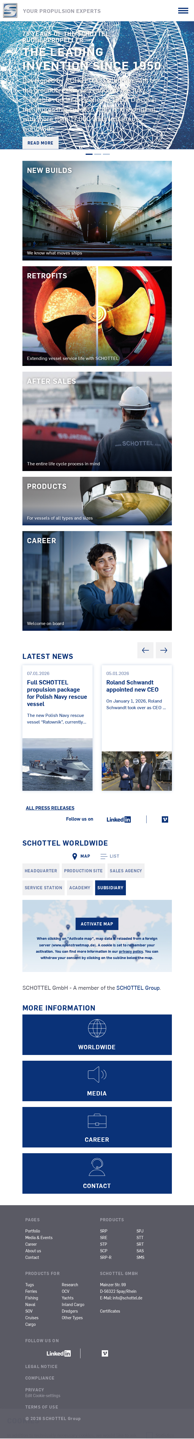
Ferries (31, 1292)
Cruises (32, 1318)
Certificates (110, 1311)
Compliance (40, 1378)
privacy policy (131, 951)
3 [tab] (106, 155)
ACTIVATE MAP (97, 924)
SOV (28, 1311)
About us (33, 1251)
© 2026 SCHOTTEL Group (53, 1419)
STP (103, 1244)
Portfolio (32, 1231)
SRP (103, 1231)
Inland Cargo (73, 1305)
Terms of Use (41, 1407)
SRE (103, 1238)
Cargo (30, 1325)
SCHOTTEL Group (139, 988)
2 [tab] (97, 155)
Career (31, 1244)
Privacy (35, 1390)
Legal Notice (41, 1367)
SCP (103, 1251)
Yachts (68, 1298)
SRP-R (106, 1258)
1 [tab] (89, 155)
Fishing (31, 1298)
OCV (65, 1292)
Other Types (72, 1318)
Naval (30, 1305)
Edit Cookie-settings (42, 1396)
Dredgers (70, 1311)
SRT (140, 1244)
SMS (140, 1258)
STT (140, 1238)
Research (70, 1285)
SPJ (140, 1231)
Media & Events (39, 1238)
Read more (40, 143)
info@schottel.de (127, 1298)
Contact (32, 1258)
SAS (140, 1251)
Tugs (29, 1285)
